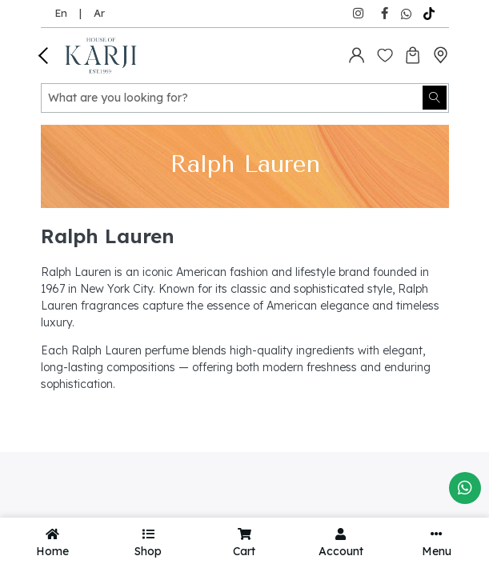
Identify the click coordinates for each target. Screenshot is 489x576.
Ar (99, 12)
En (60, 12)
